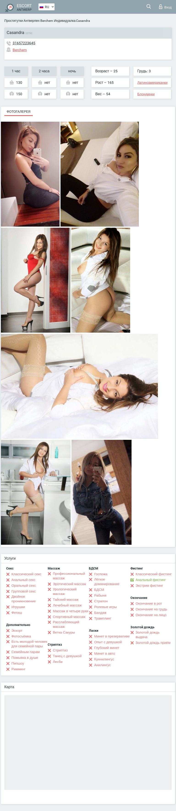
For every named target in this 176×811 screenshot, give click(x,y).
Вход (165, 6)
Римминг (18, 669)
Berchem (46, 20)
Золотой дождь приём (153, 643)
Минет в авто (104, 653)
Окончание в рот (149, 603)
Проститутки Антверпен (21, 20)
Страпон (101, 601)
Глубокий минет (106, 648)
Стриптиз (60, 650)
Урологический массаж (65, 591)
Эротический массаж (69, 584)
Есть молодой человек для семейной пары (29, 644)
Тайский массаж (66, 600)
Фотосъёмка (21, 636)
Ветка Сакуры (64, 632)
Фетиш (16, 613)
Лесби (58, 662)
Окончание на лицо (151, 615)
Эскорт (16, 631)
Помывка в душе (24, 658)
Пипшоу (17, 663)
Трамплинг (102, 618)
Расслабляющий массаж (66, 624)
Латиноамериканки (152, 83)
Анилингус (102, 665)
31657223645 (24, 43)
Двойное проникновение (23, 599)
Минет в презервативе (112, 636)
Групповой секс (23, 591)
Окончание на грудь (151, 609)
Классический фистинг (154, 574)
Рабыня (100, 595)
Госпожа (100, 574)
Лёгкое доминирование (106, 581)
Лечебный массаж (67, 605)
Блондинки (146, 94)
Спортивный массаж (69, 617)
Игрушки (18, 607)
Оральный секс (23, 586)
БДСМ (99, 590)
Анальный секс (23, 580)
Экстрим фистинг (149, 586)
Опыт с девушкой (108, 642)
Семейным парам (25, 652)
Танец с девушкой (67, 656)
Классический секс (26, 574)
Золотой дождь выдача (148, 634)
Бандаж (100, 613)
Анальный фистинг (151, 580)
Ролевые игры (105, 607)
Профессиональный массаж (69, 576)
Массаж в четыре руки (70, 611)
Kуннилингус (104, 659)
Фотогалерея (18, 111)
